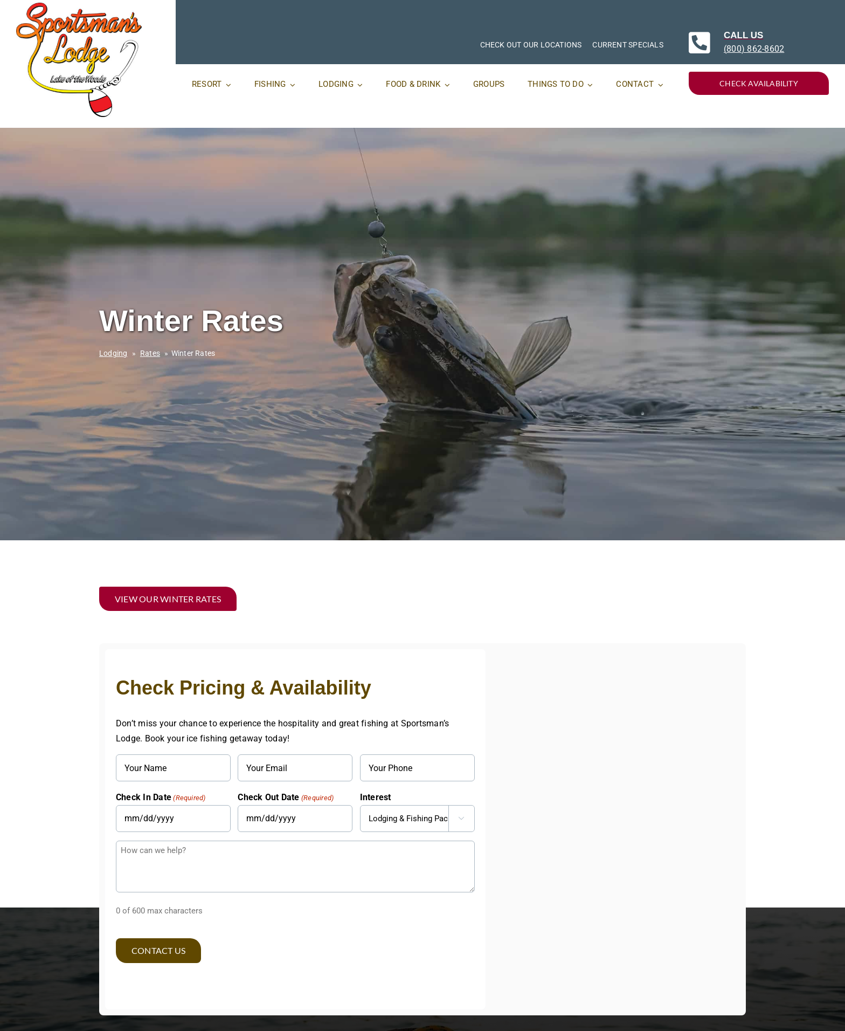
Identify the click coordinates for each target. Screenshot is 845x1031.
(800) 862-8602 (754, 49)
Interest (375, 797)
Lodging (113, 353)
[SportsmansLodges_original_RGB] (79, 7)
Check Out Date (286, 798)
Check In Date (161, 798)
